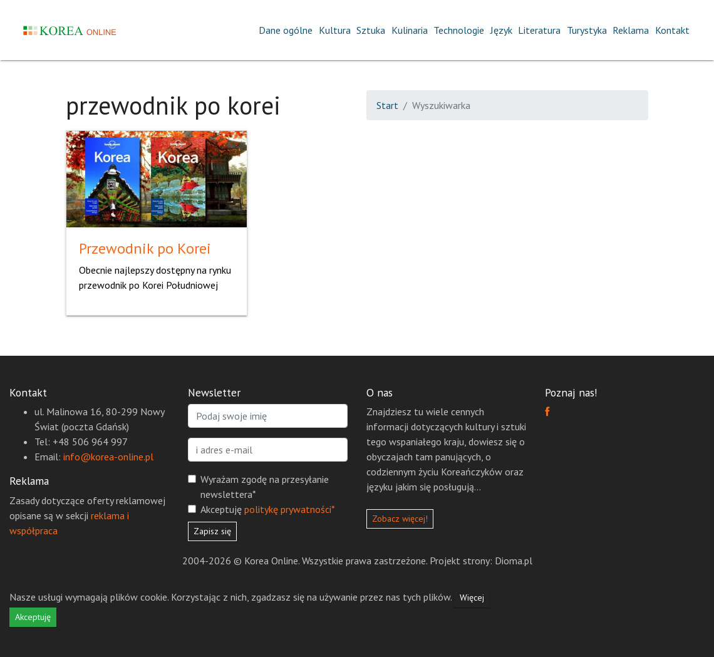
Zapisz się (212, 531)
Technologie (458, 30)
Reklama (631, 30)
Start (387, 105)
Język (501, 30)
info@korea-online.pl (108, 456)
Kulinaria (409, 30)
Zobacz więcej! (400, 518)
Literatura (539, 30)
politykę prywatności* (289, 509)
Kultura (335, 30)
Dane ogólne (286, 30)
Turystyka (587, 30)
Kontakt (672, 30)
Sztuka (370, 30)
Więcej (472, 597)
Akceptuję (267, 509)
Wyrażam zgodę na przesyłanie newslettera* (264, 486)
